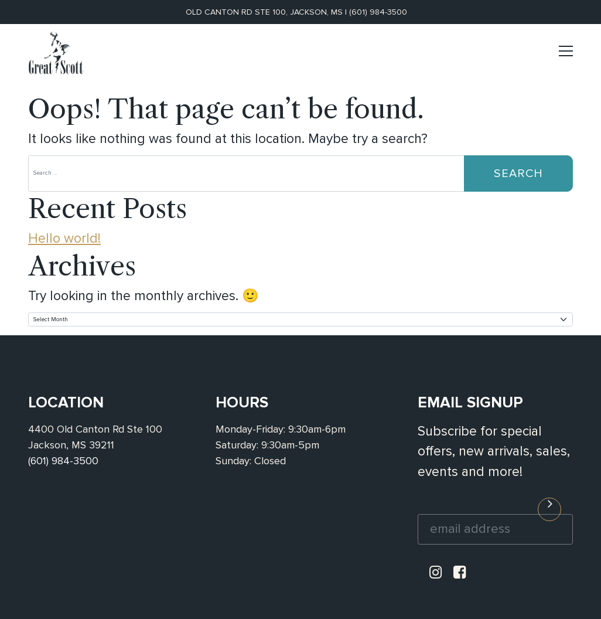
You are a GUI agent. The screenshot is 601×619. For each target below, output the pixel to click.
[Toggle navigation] (566, 56)
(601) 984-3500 (378, 12)
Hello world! (64, 238)
